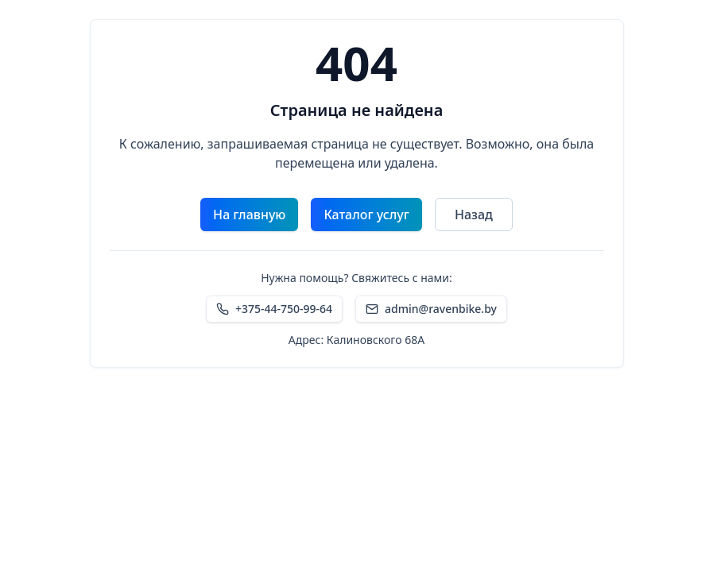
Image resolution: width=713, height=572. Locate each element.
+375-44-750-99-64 (274, 308)
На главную (249, 214)
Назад (474, 214)
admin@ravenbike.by (431, 308)
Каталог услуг (366, 214)
